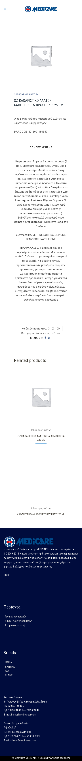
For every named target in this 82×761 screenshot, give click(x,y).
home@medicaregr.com (23, 714)
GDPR (7, 575)
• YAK (6, 671)
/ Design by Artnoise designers (53, 758)
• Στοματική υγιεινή (14, 625)
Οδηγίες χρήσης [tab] (41, 147)
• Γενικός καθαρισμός (15, 616)
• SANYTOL (9, 666)
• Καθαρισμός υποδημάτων (18, 621)
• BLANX (8, 675)
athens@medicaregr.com (23, 740)
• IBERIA (8, 662)
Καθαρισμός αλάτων (26, 94)
